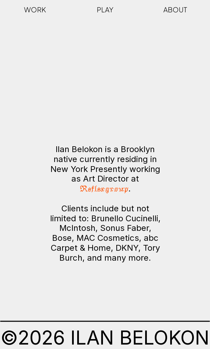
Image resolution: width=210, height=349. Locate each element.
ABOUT (175, 9)
